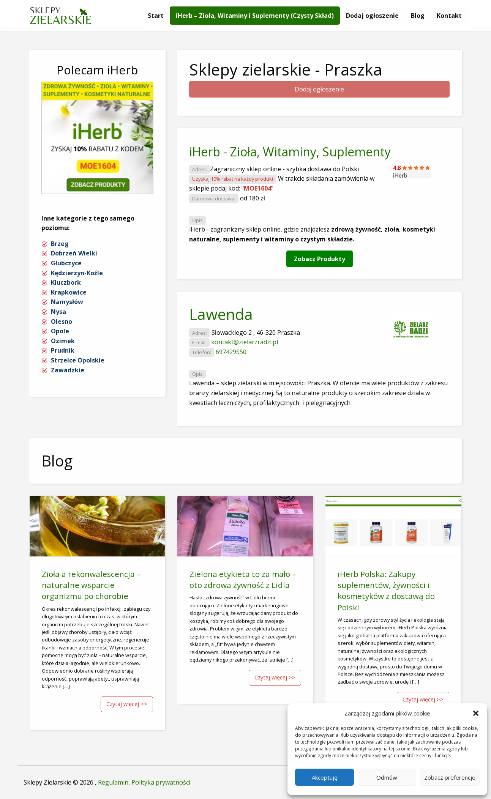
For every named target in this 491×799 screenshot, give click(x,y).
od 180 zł (252, 198)
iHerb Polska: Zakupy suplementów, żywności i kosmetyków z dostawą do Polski (386, 590)
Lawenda (221, 314)
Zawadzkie (67, 370)
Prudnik (62, 350)
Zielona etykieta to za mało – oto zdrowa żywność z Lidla (242, 579)
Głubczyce (66, 263)
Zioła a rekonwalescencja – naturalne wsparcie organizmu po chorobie (91, 585)
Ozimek (63, 341)
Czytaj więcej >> (126, 704)
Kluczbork (66, 282)
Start (156, 15)
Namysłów (67, 302)
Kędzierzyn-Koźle (77, 273)
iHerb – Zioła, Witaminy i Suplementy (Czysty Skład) (255, 15)
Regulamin (113, 782)
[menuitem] (156, 15)
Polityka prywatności (160, 782)
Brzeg (60, 244)
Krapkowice (69, 292)
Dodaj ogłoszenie (372, 15)
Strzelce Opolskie (77, 360)
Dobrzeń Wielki (74, 253)
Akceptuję (324, 777)
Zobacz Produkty (319, 259)
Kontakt (449, 15)
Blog (418, 15)
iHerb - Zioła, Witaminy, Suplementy (290, 151)
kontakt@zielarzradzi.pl (244, 342)
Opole (60, 331)
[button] (476, 713)
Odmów (386, 777)
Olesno (61, 321)
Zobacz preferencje (449, 777)
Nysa (58, 311)
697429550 (231, 352)
